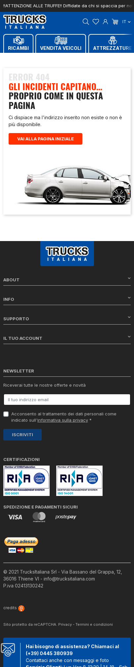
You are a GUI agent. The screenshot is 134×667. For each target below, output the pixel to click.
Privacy (65, 624)
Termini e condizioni (94, 624)
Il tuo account (67, 338)
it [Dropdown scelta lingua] (126, 21)
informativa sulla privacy (62, 420)
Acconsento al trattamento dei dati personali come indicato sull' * (63, 417)
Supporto (67, 318)
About (67, 279)
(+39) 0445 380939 (49, 653)
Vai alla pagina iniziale (45, 138)
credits (13, 607)
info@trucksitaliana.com (69, 578)
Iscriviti (22, 434)
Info (67, 299)
